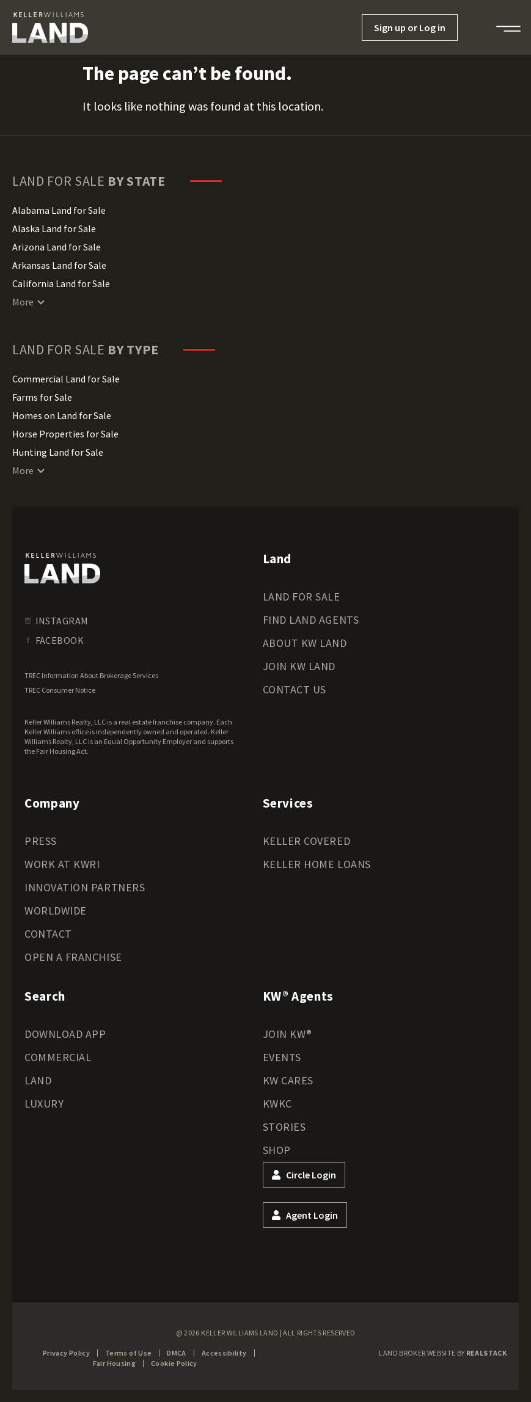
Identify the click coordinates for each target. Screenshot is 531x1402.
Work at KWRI (62, 864)
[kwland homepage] (62, 568)
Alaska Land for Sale (54, 228)
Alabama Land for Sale (59, 210)
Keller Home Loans (317, 864)
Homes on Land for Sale (61, 415)
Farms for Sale (42, 397)
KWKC (277, 1104)
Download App (65, 1034)
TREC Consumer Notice (59, 690)
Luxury (44, 1104)
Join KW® (287, 1034)
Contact (48, 934)
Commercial (57, 1057)
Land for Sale (301, 597)
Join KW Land (299, 666)
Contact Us (294, 689)
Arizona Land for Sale (56, 247)
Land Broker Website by (443, 1352)
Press (40, 841)
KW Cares (288, 1080)
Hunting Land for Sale (57, 452)
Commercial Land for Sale (66, 379)
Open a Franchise (73, 957)
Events (282, 1057)
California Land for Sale (61, 283)
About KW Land (305, 643)
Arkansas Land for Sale (59, 265)
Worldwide (55, 911)
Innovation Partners (84, 887)
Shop (277, 1150)
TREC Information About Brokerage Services (91, 675)
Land (37, 1080)
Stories (284, 1127)
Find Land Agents (311, 620)
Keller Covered (307, 841)
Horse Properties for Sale (65, 434)
